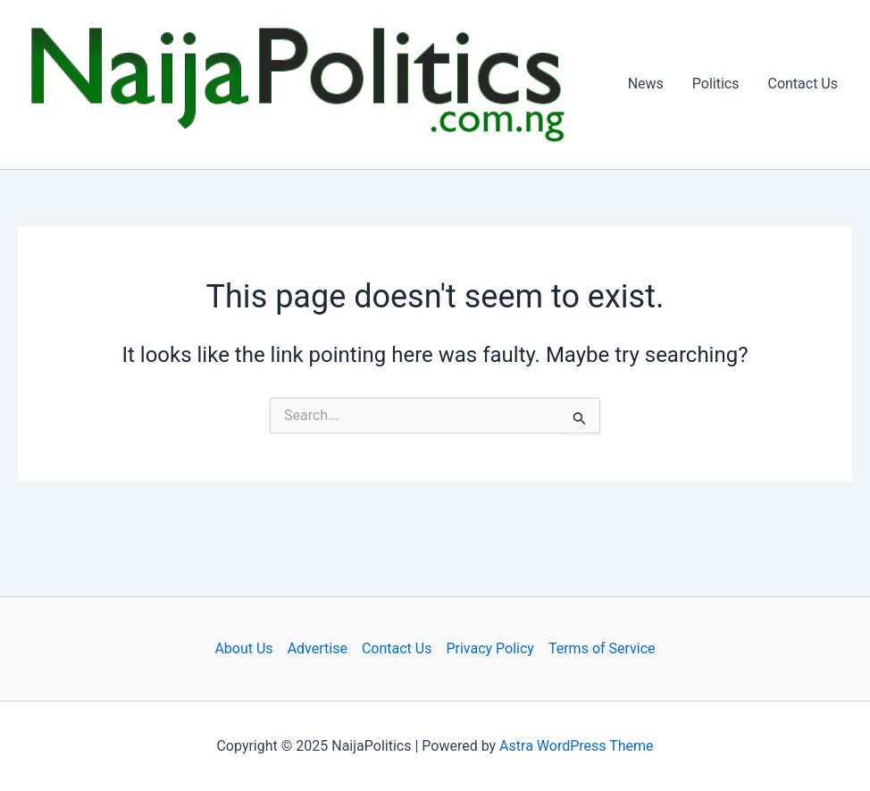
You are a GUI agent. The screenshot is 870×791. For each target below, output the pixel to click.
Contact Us (802, 83)
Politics (716, 83)
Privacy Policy (490, 648)
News (646, 83)
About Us (243, 648)
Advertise (317, 648)
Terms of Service (602, 648)
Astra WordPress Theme (576, 745)
